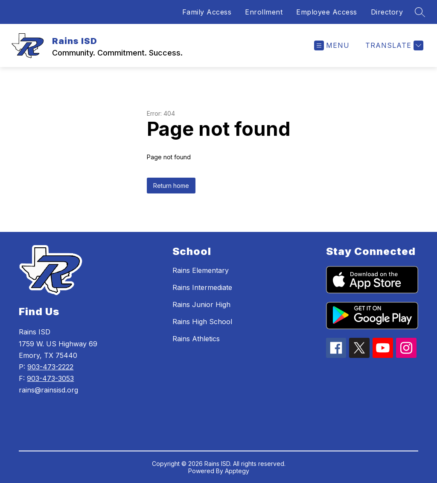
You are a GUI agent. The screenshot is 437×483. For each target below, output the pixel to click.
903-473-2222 (50, 367)
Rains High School (202, 321)
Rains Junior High (201, 304)
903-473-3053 (50, 378)
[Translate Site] (393, 45)
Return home (171, 185)
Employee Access (326, 12)
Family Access (207, 12)
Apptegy (237, 470)
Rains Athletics (196, 338)
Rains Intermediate (202, 287)
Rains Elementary (200, 270)
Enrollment (264, 12)
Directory (387, 12)
